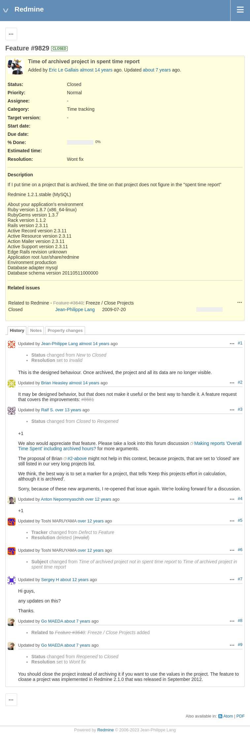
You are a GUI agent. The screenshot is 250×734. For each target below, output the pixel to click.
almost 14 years (96, 70)
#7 (240, 579)
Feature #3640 (68, 303)
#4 (240, 498)
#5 (240, 520)
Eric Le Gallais (63, 70)
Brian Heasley (54, 382)
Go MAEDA (52, 621)
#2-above (77, 458)
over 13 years (68, 409)
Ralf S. (47, 409)
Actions (239, 302)
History (17, 330)
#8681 (87, 399)
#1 (240, 343)
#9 (240, 644)
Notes (36, 330)
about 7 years (157, 70)
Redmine (105, 730)
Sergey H (50, 579)
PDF (240, 716)
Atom (228, 716)
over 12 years (98, 499)
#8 (240, 620)
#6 (240, 549)
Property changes (64, 330)
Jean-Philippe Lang (75, 309)
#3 (240, 409)
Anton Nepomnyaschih (62, 499)
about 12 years (74, 579)
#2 (240, 382)
